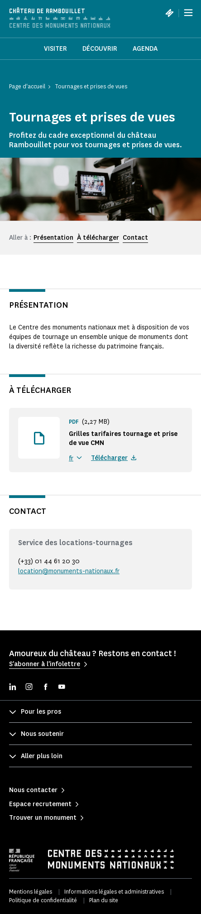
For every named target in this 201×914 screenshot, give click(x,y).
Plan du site (103, 900)
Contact (135, 237)
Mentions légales (30, 891)
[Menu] (188, 13)
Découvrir (99, 48)
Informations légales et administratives (114, 891)
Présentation (53, 237)
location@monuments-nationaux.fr (69, 571)
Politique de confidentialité (43, 900)
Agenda (145, 48)
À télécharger (98, 237)
